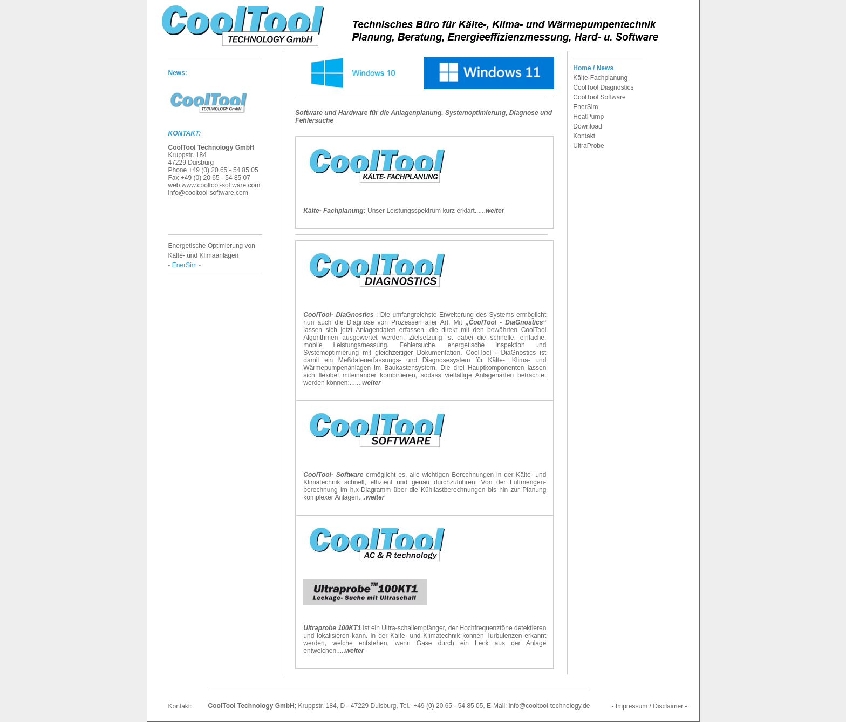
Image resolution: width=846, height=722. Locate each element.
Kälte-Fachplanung (600, 78)
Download (587, 126)
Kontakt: (180, 706)
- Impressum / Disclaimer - (649, 706)
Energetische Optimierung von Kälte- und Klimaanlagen (211, 255)
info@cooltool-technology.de (549, 706)
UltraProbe (588, 146)
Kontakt (584, 136)
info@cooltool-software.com (208, 193)
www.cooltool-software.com (221, 185)
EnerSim (585, 107)
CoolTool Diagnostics (603, 87)
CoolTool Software (599, 97)
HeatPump (588, 116)
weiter (495, 210)
